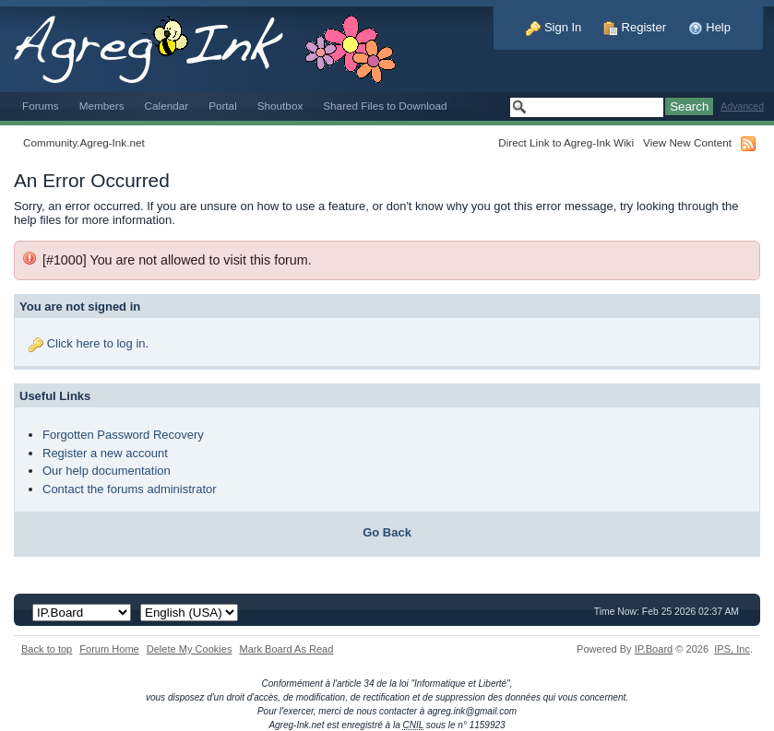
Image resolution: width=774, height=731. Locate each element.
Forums (40, 106)
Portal (222, 106)
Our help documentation (106, 471)
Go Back (387, 532)
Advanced (742, 106)
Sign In (553, 27)
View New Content (687, 142)
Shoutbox (280, 106)
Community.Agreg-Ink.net (84, 142)
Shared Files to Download (385, 106)
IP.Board (654, 648)
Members (102, 106)
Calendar (167, 106)
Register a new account (105, 453)
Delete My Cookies (189, 648)
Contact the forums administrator (129, 489)
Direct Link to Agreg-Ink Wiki (566, 142)
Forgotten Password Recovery (123, 435)
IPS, (732, 648)
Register (634, 27)
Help (709, 27)
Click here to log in (96, 343)
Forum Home (108, 648)
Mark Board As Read (286, 648)
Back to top (46, 648)
